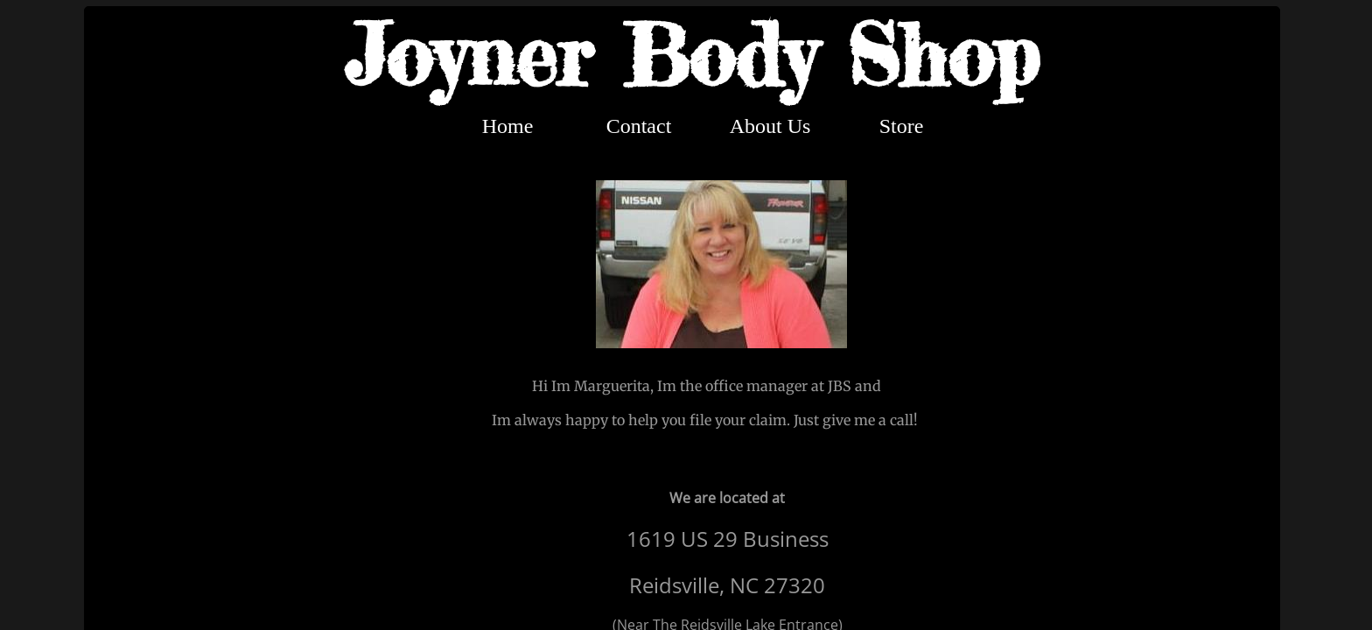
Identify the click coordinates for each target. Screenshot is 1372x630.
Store (901, 126)
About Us (770, 126)
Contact (639, 126)
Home (508, 126)
